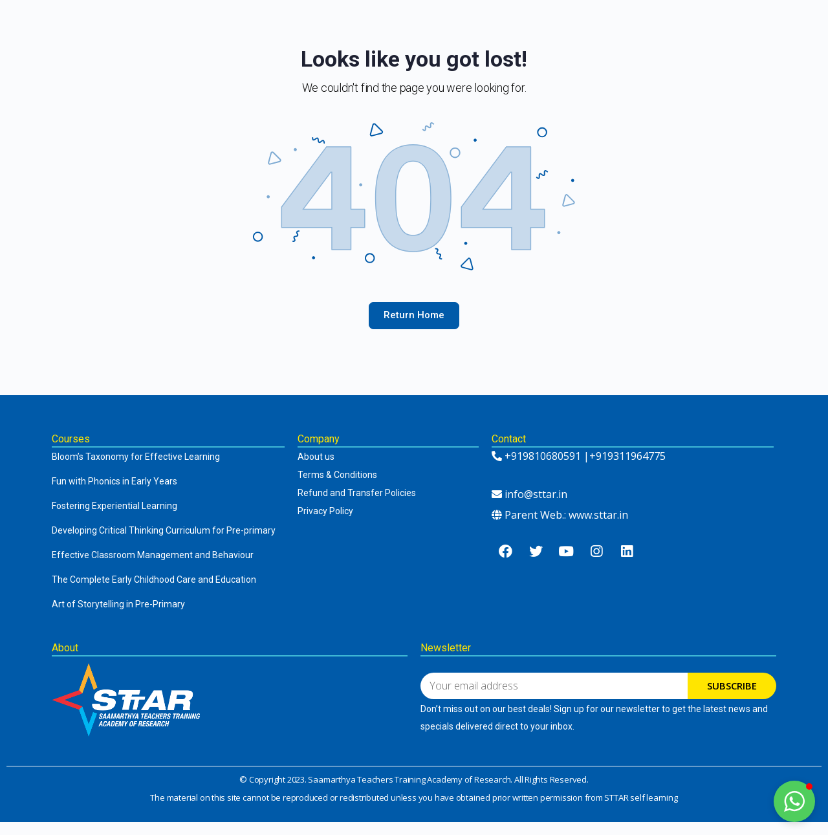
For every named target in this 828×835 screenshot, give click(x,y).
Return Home (414, 315)
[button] (794, 801)
